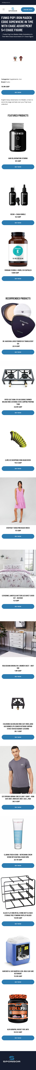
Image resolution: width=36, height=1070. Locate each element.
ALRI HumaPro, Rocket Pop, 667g (18, 1029)
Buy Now (18, 92)
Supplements (14, 79)
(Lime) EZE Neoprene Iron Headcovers (18, 460)
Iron (20, 79)
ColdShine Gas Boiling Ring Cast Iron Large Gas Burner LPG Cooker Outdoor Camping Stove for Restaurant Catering (18, 726)
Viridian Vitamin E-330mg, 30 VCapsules (18, 270)
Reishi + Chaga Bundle (18, 214)
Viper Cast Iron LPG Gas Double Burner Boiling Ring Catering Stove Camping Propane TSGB (18, 401)
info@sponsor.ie (6, 2)
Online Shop (27, 9)
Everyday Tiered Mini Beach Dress (18, 528)
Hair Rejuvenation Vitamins (18, 158)
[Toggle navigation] (3, 9)
